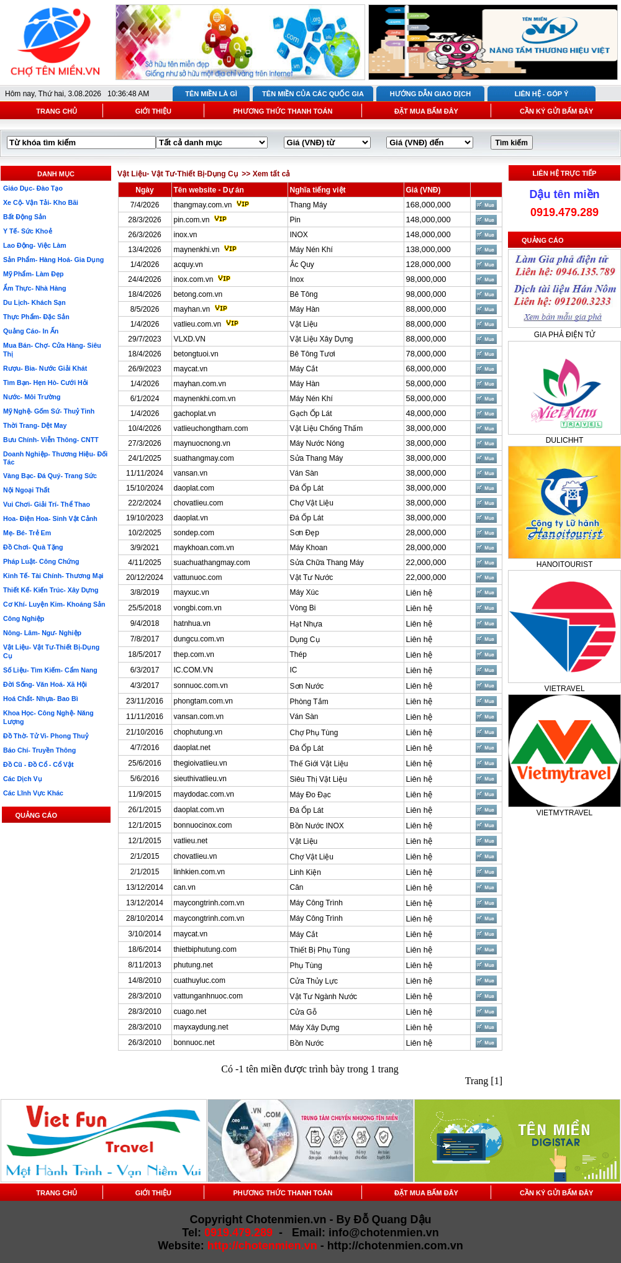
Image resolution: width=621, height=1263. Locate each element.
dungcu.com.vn (199, 639)
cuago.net (190, 1011)
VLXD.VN (190, 339)
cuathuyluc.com (199, 980)
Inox (297, 279)
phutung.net (193, 965)
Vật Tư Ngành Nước (323, 996)
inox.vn (185, 234)
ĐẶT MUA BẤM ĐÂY (426, 111)
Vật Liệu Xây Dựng (321, 339)
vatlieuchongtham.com (211, 428)
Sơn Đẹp (304, 532)
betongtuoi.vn (196, 354)
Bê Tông (304, 294)
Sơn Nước (307, 686)
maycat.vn (191, 368)
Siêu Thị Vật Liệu (318, 779)
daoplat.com (194, 488)
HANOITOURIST (564, 564)
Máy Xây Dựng (315, 1027)
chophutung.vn (198, 732)
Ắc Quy (302, 264)
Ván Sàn (304, 473)
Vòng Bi (303, 608)
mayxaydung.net (201, 1027)
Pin (295, 219)
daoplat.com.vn (199, 809)
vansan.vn (191, 473)
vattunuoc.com (198, 577)
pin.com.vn (192, 219)
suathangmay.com (204, 458)
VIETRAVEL (564, 688)
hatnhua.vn (192, 623)
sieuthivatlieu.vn (200, 778)
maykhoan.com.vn (204, 547)
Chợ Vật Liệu (311, 503)
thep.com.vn (194, 654)
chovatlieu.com (199, 503)
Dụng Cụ (305, 639)
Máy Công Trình (316, 903)
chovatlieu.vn (195, 856)
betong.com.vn (198, 294)
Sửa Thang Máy (316, 458)
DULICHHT (565, 440)
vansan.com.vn (199, 716)
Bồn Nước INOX (317, 826)
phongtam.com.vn (203, 701)
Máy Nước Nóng (317, 443)
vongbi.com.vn (198, 608)
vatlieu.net (191, 840)
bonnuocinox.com (203, 825)
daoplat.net (192, 747)
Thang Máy (308, 205)
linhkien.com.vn (199, 871)
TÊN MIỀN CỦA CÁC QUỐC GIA (313, 93)
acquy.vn (188, 264)
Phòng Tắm (309, 701)
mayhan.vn (192, 309)
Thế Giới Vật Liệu (319, 763)
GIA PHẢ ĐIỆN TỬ (564, 334)
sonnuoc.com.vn (201, 685)
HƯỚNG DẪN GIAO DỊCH (430, 93)
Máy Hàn (305, 309)
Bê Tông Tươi (312, 354)
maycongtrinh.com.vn (209, 903)
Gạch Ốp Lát (311, 413)
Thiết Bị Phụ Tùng (320, 950)
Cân (297, 887)
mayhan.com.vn (200, 383)
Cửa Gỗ (303, 1012)
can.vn (185, 887)
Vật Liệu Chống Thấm (326, 428)
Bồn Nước (307, 1043)
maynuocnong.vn (202, 443)
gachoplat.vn (195, 413)
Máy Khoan (309, 547)
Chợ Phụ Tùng (314, 732)
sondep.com (194, 532)
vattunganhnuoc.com (208, 996)
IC (293, 670)
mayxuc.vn (191, 592)
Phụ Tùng (306, 965)
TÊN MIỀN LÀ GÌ (211, 93)
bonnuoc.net (194, 1042)
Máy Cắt (304, 368)
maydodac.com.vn (204, 794)
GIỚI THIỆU (153, 111)
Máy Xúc (304, 592)
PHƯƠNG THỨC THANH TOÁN (282, 111)
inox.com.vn (194, 279)
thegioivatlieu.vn (200, 763)
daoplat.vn (191, 518)
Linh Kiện (305, 872)
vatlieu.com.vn (198, 324)
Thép (298, 654)
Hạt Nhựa (306, 624)
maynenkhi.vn (197, 249)
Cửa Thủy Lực (314, 981)
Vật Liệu (304, 324)
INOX (299, 234)
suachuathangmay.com (212, 562)
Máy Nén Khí (311, 249)
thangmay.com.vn (203, 205)
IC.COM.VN (193, 670)
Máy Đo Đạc (310, 794)
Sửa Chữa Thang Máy (327, 562)
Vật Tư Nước (311, 577)
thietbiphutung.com (205, 949)
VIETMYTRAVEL (564, 812)
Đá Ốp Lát (307, 488)
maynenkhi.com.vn (205, 398)
